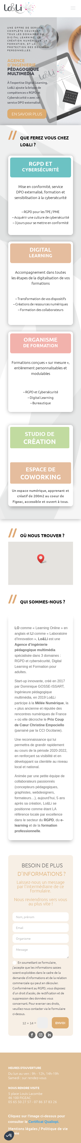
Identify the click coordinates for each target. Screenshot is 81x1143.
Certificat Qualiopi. (44, 1122)
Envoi (60, 1023)
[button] (42, 558)
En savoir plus (27, 113)
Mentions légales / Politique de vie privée (38, 1130)
